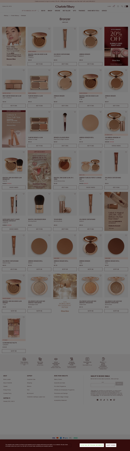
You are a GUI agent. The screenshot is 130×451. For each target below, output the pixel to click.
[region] (65, 445)
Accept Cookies (110, 445)
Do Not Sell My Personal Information (92, 445)
